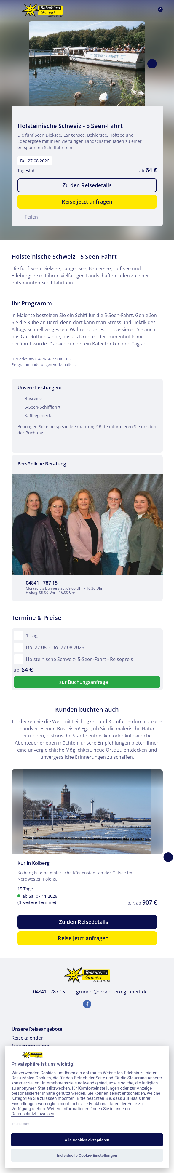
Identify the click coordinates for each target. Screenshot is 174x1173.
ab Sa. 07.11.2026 (57, 899)
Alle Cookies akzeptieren (87, 1139)
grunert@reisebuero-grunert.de (109, 991)
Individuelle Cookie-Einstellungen (87, 1155)
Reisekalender (27, 1038)
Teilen (27, 217)
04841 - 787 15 (46, 991)
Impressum (20, 1124)
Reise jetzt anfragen (87, 201)
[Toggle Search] (129, 10)
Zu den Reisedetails (87, 185)
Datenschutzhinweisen (32, 1113)
